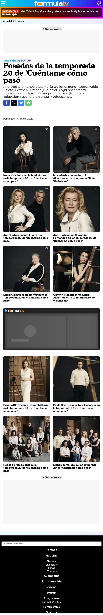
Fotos (20, 21)
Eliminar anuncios (53, 29)
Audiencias (51, 576)
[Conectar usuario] (99, 3)
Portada (51, 550)
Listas (51, 568)
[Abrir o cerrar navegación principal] (3, 3)
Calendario (51, 565)
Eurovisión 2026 (51, 602)
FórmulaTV (8, 21)
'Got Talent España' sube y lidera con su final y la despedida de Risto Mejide (50, 13)
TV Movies (51, 571)
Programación (52, 581)
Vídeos (51, 587)
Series (51, 561)
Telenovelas (51, 606)
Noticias (52, 555)
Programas (51, 598)
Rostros (51, 612)
